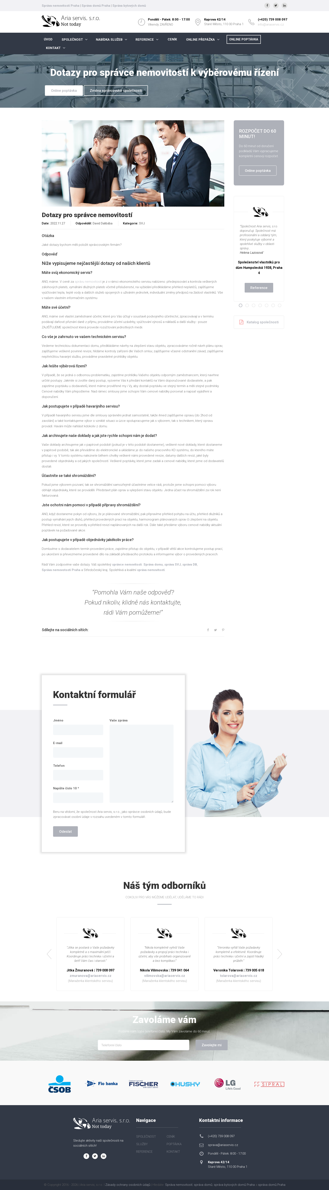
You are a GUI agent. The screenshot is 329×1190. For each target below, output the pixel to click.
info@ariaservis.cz (271, 24)
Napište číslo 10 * (66, 788)
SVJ (142, 223)
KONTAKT (53, 48)
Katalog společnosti (259, 322)
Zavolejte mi (212, 1045)
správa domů (203, 1185)
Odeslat (65, 831)
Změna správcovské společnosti (116, 90)
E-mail (57, 743)
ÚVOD (48, 39)
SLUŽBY (142, 1144)
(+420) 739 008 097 (272, 19)
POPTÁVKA (174, 1144)
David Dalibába (102, 223)
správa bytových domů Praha (234, 1185)
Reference (259, 288)
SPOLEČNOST (72, 39)
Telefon (59, 766)
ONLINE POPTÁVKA (243, 39)
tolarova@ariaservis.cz (238, 976)
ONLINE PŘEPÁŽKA (200, 39)
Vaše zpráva (119, 720)
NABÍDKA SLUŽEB (109, 39)
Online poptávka (64, 90)
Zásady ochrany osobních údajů (127, 1185)
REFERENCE (145, 39)
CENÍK (172, 39)
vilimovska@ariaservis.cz (164, 976)
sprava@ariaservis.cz (223, 1145)
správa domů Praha (271, 1185)
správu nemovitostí (88, 282)
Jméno (58, 720)
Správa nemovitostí (178, 1185)
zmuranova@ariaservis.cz (90, 976)
